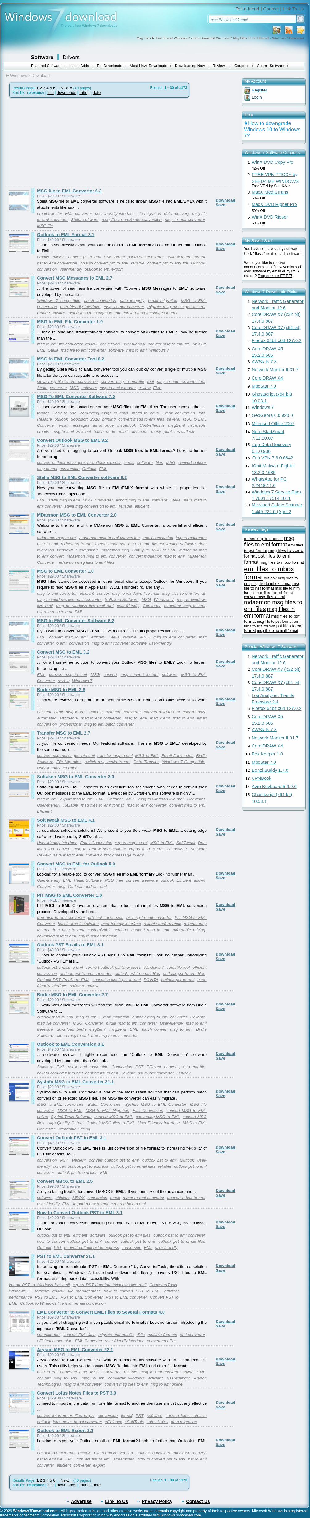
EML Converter (88, 1341)
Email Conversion (177, 755)
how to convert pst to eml (104, 263)
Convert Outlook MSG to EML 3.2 (72, 440)
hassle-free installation (78, 923)
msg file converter (53, 1023)
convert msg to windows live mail (128, 593)
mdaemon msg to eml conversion (109, 537)
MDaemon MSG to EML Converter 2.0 (77, 515)
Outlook (198, 263)
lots (202, 413)
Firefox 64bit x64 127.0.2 (276, 340)
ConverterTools (163, 1284)
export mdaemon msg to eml (122, 544)
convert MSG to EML (113, 1116)
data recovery (176, 213)
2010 (95, 419)
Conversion (121, 1067)
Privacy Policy (157, 1501)
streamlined (123, 1459)
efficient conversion (105, 917)
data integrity (132, 300)
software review (84, 986)
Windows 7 (159, 350)
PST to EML (46, 1297)
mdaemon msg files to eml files (86, 562)
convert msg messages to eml (149, 313)
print (168, 431)
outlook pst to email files (137, 973)
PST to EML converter (126, 1297)
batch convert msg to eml (167, 1029)
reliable (137, 263)
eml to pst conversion (97, 936)
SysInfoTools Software (71, 1116)
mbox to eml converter (143, 1197)
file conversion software (174, 544)
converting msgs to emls (104, 413)
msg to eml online (167, 1384)
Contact (271, 8)
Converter (104, 500)
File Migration (69, 761)
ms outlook (184, 431)
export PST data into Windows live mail (110, 1284)
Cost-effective (151, 425)
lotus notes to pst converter (77, 1421)
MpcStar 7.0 (264, 386)
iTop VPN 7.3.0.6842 (272, 457)
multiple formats (162, 1334)
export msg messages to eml (94, 313)
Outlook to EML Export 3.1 (65, 1430)
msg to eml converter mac (62, 1372)
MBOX (78, 1197)
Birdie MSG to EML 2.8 (61, 689)
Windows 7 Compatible (183, 761)
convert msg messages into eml (66, 755)
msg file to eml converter (83, 350)
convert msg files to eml (126, 1384)
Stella (53, 350)
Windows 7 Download (30, 75)
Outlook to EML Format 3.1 (65, 234)
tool (150, 381)
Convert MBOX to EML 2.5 (65, 1181)
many (156, 431)
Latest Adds (79, 66)
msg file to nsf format (272, 585)
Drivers (71, 57)
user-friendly (71, 269)
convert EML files (79, 1334)
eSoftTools (134, 1421)
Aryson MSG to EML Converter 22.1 (75, 1349)
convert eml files (161, 1341)
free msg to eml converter (61, 917)
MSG (74, 387)
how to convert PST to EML (132, 1291)
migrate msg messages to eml (176, 306)
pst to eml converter (146, 257)
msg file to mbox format (271, 584)
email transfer (49, 213)
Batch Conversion (104, 1104)
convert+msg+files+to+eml (263, 539)
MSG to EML (164, 550)
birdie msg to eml (70, 712)
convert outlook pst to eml (116, 979)
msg (61, 886)
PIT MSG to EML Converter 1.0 (69, 895)
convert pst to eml (84, 257)
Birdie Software (51, 313)
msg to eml (136, 350)
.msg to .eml (63, 431)
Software (42, 57)
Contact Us (198, 1501)
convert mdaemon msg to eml (157, 556)
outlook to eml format (186, 257)
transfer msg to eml (115, 755)
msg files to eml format (183, 593)
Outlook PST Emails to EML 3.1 (70, 944)
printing (109, 419)
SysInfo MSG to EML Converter (155, 1104)
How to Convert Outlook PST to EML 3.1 (79, 1212)
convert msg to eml (68, 637)
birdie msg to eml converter (131, 1023)
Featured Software (46, 66)
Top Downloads (109, 66)
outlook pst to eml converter (86, 973)
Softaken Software (122, 599)
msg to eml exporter (118, 387)
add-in (199, 880)
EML (157, 387)
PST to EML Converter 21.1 (66, 1256)
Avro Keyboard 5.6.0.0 (274, 786)
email (129, 462)
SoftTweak (185, 842)
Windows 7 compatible (58, 300)
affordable (69, 718)
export (99, 1465)
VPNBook (261, 778)
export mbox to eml (128, 1204)
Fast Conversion (148, 1110)
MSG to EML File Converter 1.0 (70, 321)
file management (84, 1291)
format (43, 413)
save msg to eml (68, 855)
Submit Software (270, 66)
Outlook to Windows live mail (46, 1303)
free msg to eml (68, 930)
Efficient (83, 431)
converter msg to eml (184, 605)
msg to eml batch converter (109, 724)
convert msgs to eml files (141, 419)
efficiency (113, 1421)
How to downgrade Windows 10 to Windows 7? (272, 129)
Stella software (84, 219)
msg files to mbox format (281, 562)
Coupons (241, 66)
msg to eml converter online (166, 1372)
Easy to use (64, 413)
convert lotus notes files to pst (65, 1415)
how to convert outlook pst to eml (69, 1241)
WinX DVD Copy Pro (272, 162)
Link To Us (293, 8)
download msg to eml (56, 936)
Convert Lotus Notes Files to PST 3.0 (76, 1393)
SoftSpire (140, 550)
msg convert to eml (140, 674)
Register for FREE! (275, 275)
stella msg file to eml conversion (67, 381)
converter (58, 387)
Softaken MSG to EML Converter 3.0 (75, 776)
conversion (47, 269)
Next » (66, 88)
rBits (140, 1334)
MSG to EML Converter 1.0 (65, 571)
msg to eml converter (185, 219)
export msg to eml (132, 500)
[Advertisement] (58, 142)
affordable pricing (189, 930)
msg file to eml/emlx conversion (132, 219)
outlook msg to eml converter (159, 1017)
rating (84, 92)
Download (225, 200)
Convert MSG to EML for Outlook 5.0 (76, 863)
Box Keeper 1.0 (267, 753)
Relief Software (88, 880)
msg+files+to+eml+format (274, 592)
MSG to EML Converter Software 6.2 (75, 620)
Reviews (219, 66)
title (50, 92)
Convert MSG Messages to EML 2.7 (74, 278)
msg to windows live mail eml (85, 605)
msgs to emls (145, 413)
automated (46, 718)
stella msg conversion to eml (90, 506)
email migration (162, 300)
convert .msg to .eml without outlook (91, 849)
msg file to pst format (275, 621)
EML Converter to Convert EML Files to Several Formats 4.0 (101, 1312)
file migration (149, 213)
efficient (59, 257)
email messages (74, 425)
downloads (66, 92)
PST (139, 1067)
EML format (114, 257)
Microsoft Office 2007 (273, 423)
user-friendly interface (115, 213)
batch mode (104, 431)
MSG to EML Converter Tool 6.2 (70, 358)
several (173, 419)
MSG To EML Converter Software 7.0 (76, 396)
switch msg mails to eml (107, 761)
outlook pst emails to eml (60, 967)
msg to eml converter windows (112, 1378)
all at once (103, 425)
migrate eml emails (116, 1334)
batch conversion (100, 300)
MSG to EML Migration (107, 1110)
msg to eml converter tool (181, 381)
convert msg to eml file (169, 344)
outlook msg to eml (55, 1017)
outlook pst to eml (177, 979)
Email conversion (179, 413)
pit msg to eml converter (149, 917)
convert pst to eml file (167, 263)
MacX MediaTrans (270, 192)
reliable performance (162, 923)
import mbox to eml (90, 1204)
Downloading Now (190, 66)
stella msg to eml (64, 500)
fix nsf (126, 1415)
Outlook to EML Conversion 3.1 (70, 1044)
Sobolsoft (79, 419)
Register (259, 90)
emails (43, 257)
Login (257, 97)
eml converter (192, 1334)
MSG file (45, 225)
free (119, 880)
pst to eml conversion (57, 263)
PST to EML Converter (81, 1297)
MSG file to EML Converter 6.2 (69, 190)
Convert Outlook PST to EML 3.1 (71, 1137)
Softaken (115, 799)
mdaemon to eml (76, 544)
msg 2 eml (160, 718)
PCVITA (151, 979)
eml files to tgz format (272, 623)
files (159, 462)
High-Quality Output (65, 1123)
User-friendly (48, 805)
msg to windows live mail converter (69, 599)
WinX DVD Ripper (270, 217)
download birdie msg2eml (81, 1029)
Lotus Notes (157, 1421)
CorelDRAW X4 (267, 378)
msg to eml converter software (119, 643)
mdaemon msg (115, 550)
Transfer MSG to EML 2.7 (63, 733)
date (97, 92)
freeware (150, 880)
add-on (91, 886)
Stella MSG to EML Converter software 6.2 (82, 477)
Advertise (81, 1501)
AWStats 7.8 (264, 361)
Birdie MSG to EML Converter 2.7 (72, 994)
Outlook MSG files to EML (110, 1123)
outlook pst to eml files (184, 973)
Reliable (44, 419)
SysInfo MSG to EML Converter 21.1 (75, 1081)
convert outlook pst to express (113, 967)
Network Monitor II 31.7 (275, 369)
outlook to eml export (104, 269)
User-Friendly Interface (159, 1123)
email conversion (133, 431)
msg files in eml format (269, 612)
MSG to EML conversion (61, 1104)
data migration (184, 1421)
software (116, 350)
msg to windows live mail (161, 799)
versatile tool (178, 967)
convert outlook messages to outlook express (79, 462)
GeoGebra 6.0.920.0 (272, 415)
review (91, 344)
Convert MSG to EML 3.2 (63, 652)
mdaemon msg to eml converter (96, 556)
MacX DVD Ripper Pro (274, 204)
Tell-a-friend (247, 8)
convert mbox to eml (186, 1197)
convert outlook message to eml (114, 855)
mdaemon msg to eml (56, 537)
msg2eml (176, 425)
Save (220, 205)
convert (110, 674)
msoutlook (126, 425)
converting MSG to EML (158, 1116)
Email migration (114, 1017)
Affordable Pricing (74, 1129)
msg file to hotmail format (277, 631)
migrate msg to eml (54, 612)
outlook (61, 419)
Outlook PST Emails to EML (63, 979)
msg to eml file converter (60, 344)
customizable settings (108, 930)
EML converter (78, 213)
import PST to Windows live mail (39, 1284)
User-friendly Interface (57, 768)
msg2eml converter (123, 712)
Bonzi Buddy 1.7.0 (270, 770)
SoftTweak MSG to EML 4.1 (66, 820)
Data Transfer (146, 761)
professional (71, 724)
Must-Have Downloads (148, 66)
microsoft (196, 425)
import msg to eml (146, 849)
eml (103, 886)
